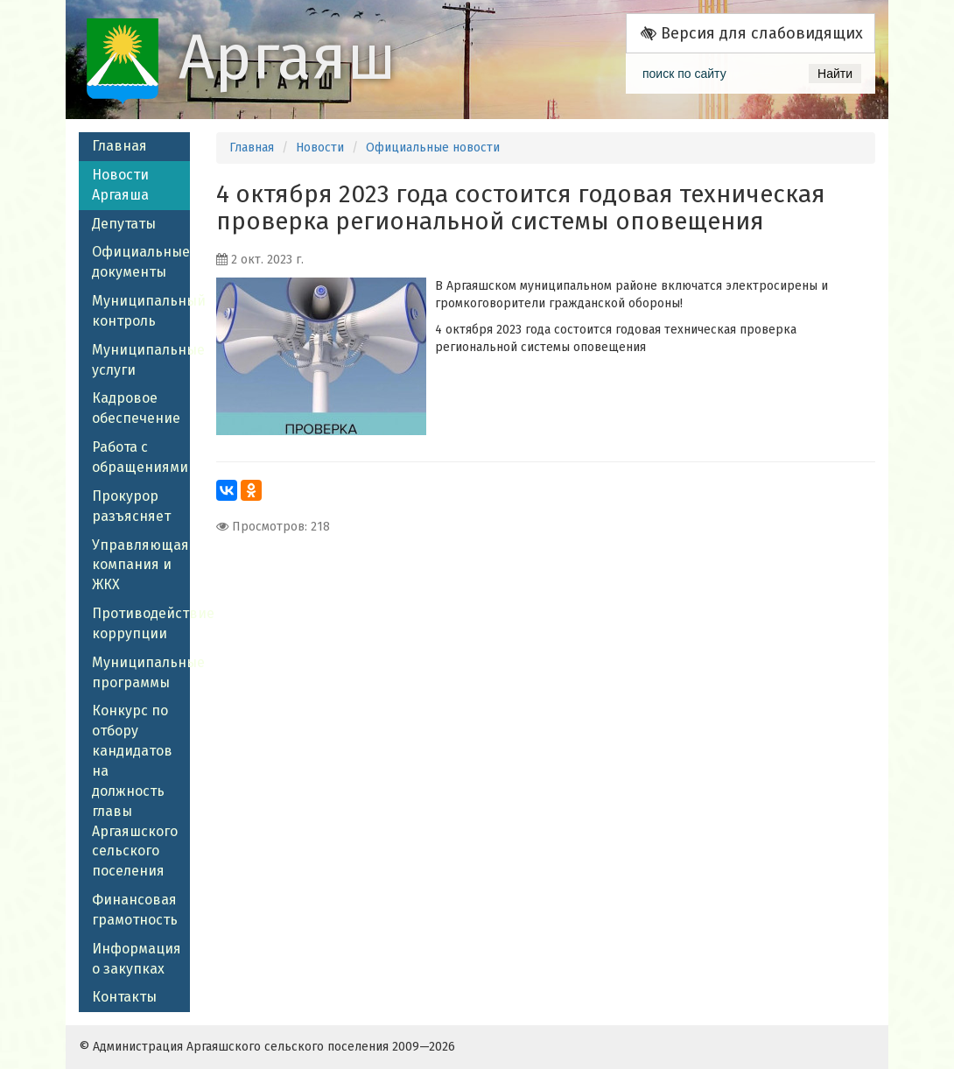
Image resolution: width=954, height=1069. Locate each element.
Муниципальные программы (141, 672)
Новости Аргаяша (120, 184)
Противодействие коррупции (141, 623)
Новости (320, 147)
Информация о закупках (136, 958)
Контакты (124, 996)
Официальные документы (141, 261)
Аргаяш (287, 57)
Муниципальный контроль (141, 310)
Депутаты (124, 223)
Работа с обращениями (140, 457)
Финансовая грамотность (135, 909)
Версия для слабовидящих (752, 33)
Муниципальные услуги (141, 359)
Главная (119, 145)
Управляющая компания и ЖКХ (140, 565)
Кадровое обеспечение (136, 408)
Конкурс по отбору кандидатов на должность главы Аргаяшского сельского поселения (135, 790)
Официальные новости (433, 147)
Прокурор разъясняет (131, 506)
